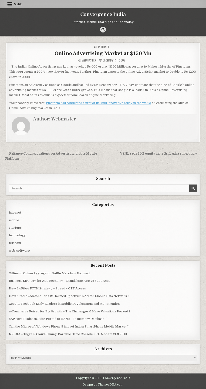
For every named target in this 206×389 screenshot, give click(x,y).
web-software (19, 250)
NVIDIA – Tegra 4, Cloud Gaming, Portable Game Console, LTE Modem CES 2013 (68, 334)
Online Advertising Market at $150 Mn (103, 53)
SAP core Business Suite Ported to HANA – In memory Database (56, 319)
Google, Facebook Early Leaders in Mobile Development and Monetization (64, 303)
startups (15, 227)
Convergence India (103, 14)
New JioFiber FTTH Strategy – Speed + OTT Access (47, 288)
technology (17, 235)
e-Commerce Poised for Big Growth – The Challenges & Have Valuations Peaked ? (69, 311)
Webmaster (89, 60)
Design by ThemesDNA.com (103, 384)
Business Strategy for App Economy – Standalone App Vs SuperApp (59, 280)
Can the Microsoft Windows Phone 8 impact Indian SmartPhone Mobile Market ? (69, 326)
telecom (15, 243)
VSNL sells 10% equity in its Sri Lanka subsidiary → (160, 153)
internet (103, 47)
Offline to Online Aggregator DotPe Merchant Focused (49, 273)
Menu (18, 4)
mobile (14, 220)
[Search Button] (103, 29)
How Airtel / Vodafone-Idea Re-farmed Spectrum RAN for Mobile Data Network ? (69, 296)
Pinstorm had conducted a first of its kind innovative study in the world (98, 103)
